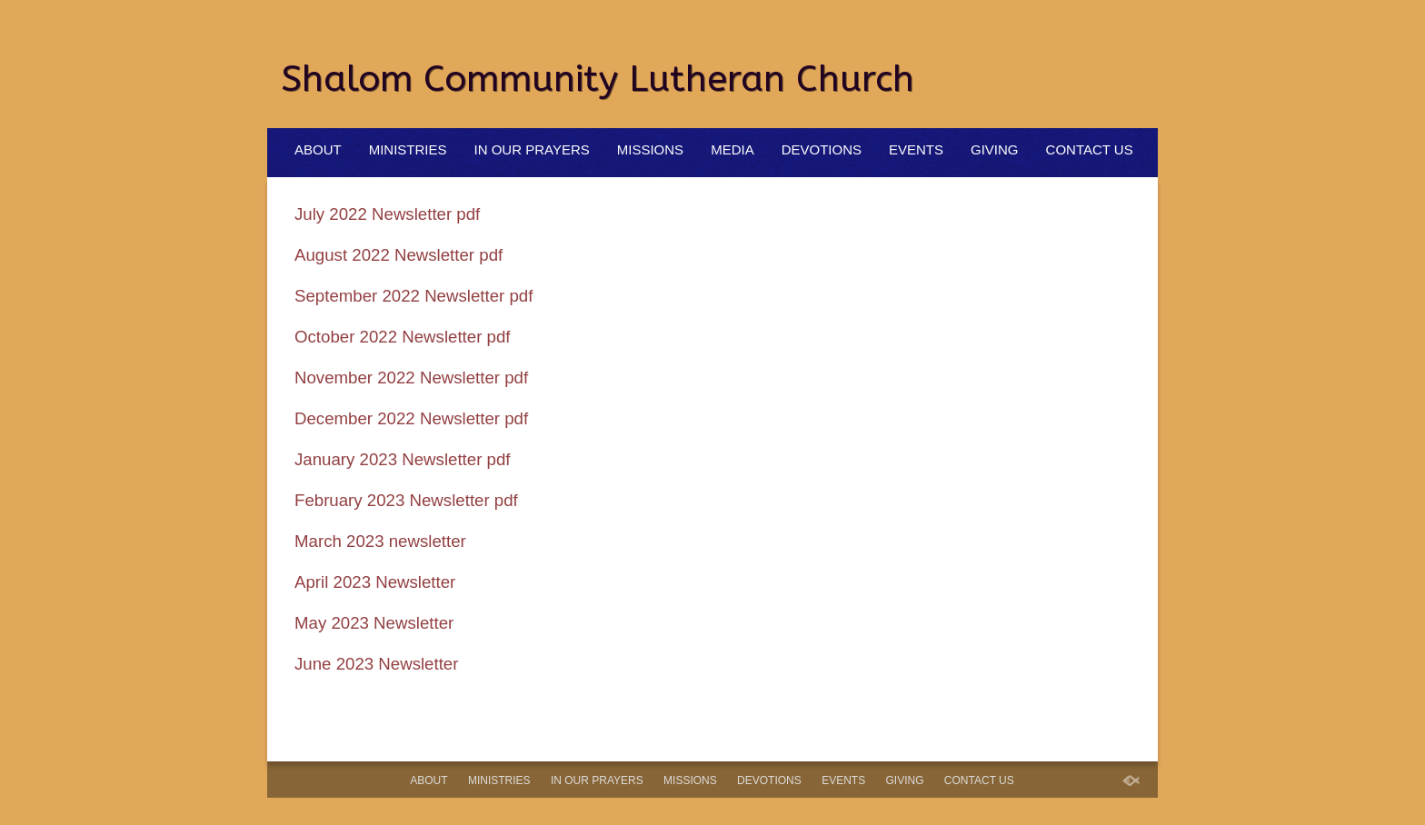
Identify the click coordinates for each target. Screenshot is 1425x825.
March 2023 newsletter (380, 541)
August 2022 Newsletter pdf (398, 254)
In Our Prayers (532, 149)
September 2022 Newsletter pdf (413, 295)
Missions (650, 149)
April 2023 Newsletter (374, 581)
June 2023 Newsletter (376, 663)
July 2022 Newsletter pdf (387, 214)
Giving (995, 149)
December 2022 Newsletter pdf (411, 418)
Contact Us (1089, 149)
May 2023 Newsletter (373, 622)
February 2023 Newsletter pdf (406, 500)
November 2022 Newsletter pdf (411, 377)
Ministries (408, 149)
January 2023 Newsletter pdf (402, 459)
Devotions (822, 149)
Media (732, 149)
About (318, 149)
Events (916, 149)
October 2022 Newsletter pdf (402, 336)
